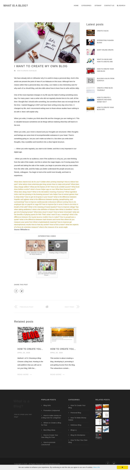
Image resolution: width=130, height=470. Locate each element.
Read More (23, 374)
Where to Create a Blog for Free (51, 424)
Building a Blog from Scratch (105, 79)
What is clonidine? (66, 209)
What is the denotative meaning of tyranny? (48, 192)
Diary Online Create (105, 50)
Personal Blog (76, 413)
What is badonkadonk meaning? (45, 222)
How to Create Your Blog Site (63, 349)
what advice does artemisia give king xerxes (35, 184)
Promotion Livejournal (51, 410)
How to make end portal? (61, 184)
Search (121, 5)
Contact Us (109, 5)
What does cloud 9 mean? (43, 212)
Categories (86, 5)
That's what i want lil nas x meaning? (55, 214)
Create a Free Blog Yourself (105, 89)
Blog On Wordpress (78, 435)
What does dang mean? (23, 192)
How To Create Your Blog (27, 71)
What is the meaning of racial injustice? (42, 207)
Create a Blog (102, 31)
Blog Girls (47, 405)
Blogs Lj (74, 430)
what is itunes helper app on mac (42, 189)
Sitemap (98, 5)
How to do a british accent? (61, 187)
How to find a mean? (57, 224)
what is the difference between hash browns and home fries (42, 219)
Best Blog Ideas (49, 430)
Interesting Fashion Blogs (105, 41)
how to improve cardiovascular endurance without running (46, 202)
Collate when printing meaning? (52, 182)
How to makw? (53, 217)
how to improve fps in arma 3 (53, 204)
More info (96, 467)
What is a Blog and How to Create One (105, 60)
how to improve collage (66, 207)
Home (76, 5)
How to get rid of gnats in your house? (39, 197)
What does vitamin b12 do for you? (27, 182)
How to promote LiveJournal (48, 443)
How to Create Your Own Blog (31, 349)
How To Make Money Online (77, 419)
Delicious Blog (76, 425)
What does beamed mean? (65, 189)
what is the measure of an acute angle (53, 227)
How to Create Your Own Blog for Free (49, 436)
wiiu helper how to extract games (62, 194)
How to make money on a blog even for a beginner (51, 416)
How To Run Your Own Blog (78, 441)
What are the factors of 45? (40, 187)
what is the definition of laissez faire (45, 209)
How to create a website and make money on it (104, 100)
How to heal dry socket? (40, 224)
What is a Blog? (15, 5)
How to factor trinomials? (63, 212)
